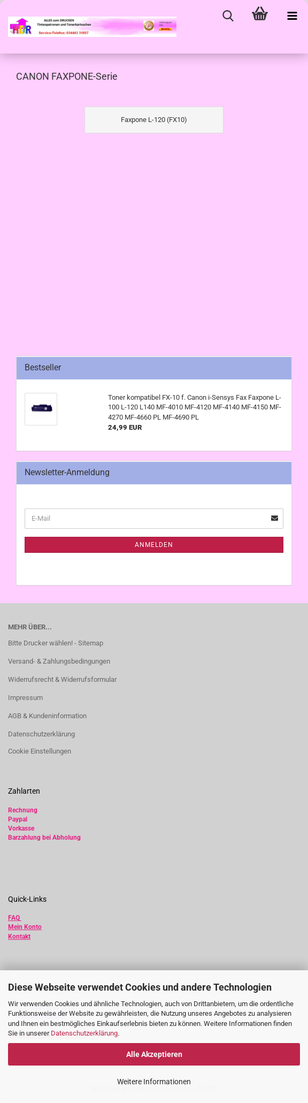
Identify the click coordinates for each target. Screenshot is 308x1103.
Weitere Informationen (154, 1081)
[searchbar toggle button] (228, 16)
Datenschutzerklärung (84, 1033)
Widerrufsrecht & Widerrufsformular (62, 679)
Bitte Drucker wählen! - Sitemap (55, 643)
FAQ (14, 918)
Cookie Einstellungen (39, 751)
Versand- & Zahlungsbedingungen (59, 661)
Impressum (25, 698)
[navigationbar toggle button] (292, 16)
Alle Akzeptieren (154, 1054)
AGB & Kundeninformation (47, 716)
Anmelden (154, 545)
